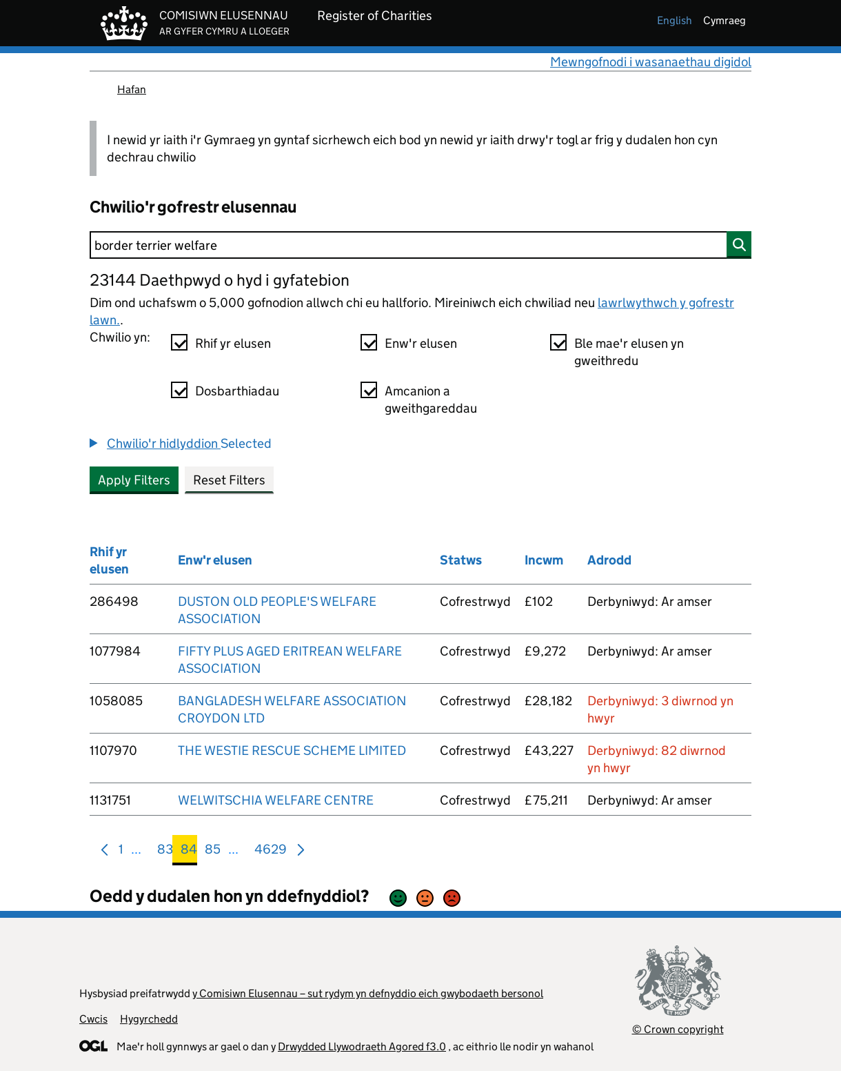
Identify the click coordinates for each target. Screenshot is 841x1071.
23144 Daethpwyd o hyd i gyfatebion (219, 280)
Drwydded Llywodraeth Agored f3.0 (362, 1046)
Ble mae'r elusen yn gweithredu (629, 352)
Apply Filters (134, 480)
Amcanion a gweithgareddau (431, 399)
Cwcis (93, 1018)
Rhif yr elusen (233, 343)
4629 (270, 852)
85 (213, 852)
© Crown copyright (678, 1029)
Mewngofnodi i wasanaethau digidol (650, 62)
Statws (461, 560)
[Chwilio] (420, 245)
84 (189, 852)
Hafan (131, 89)
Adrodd (609, 560)
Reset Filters (229, 480)
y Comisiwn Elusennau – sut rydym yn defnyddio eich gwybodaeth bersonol (367, 993)
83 (165, 852)
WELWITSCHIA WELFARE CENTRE (276, 800)
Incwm (544, 560)
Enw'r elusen (421, 343)
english (674, 20)
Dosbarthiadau (237, 391)
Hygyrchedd (149, 1018)
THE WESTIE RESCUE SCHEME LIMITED (292, 750)
